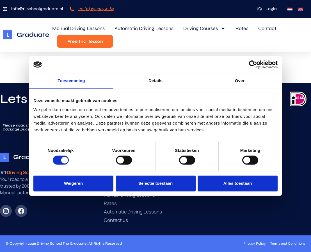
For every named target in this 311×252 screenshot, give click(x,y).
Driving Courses (204, 28)
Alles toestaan (237, 183)
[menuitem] (290, 9)
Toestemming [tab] (71, 80)
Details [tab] (155, 80)
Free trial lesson (85, 41)
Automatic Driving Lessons (144, 28)
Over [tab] (240, 80)
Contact (267, 28)
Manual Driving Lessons (78, 28)
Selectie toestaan (155, 183)
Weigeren (73, 183)
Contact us (116, 220)
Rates (241, 28)
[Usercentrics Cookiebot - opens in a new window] (253, 64)
